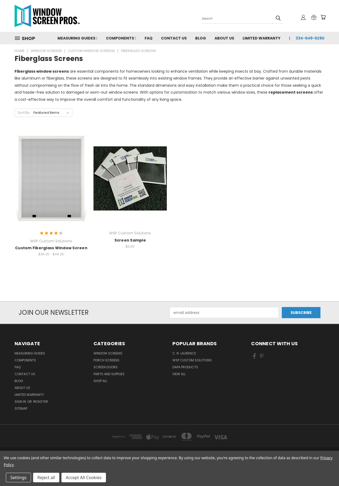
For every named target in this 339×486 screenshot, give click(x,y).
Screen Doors (105, 367)
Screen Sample (130, 240)
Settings (18, 477)
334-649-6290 (310, 38)
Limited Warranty (261, 38)
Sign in (21, 401)
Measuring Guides (77, 38)
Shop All (100, 381)
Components (121, 38)
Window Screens (107, 353)
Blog (200, 38)
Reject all (46, 477)
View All (179, 374)
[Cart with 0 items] (323, 17)
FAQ (149, 38)
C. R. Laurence (184, 353)
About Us (224, 38)
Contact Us (174, 38)
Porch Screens (106, 360)
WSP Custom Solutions (192, 360)
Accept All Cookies (84, 477)
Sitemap (21, 408)
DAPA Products (185, 367)
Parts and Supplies (108, 374)
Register (40, 401)
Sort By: (24, 112)
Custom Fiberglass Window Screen (51, 248)
